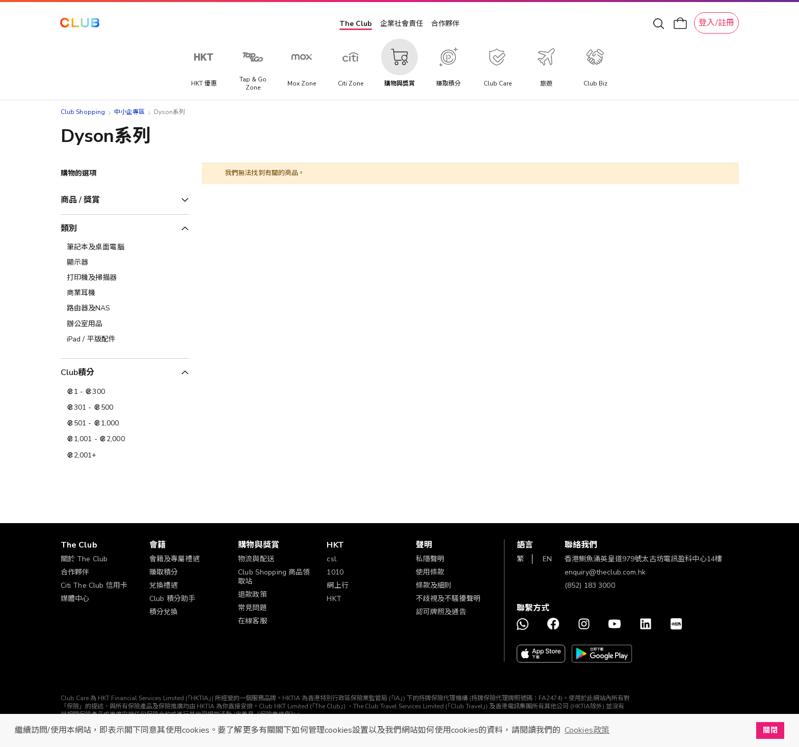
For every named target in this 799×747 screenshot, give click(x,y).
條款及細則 (434, 585)
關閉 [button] (770, 730)
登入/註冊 (716, 22)
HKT (334, 599)
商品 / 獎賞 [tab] (80, 200)
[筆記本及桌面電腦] (124, 247)
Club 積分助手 (172, 599)
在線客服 (252, 621)
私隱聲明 (430, 559)
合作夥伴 (445, 23)
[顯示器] (124, 262)
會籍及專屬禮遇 (174, 559)
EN (547, 559)
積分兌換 (163, 612)
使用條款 (430, 572)
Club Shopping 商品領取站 (274, 576)
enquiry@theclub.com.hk (605, 572)
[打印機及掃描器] (124, 277)
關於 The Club (84, 559)
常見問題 (252, 608)
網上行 (337, 585)
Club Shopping (83, 112)
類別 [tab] (69, 228)
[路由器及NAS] (124, 308)
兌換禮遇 (163, 585)
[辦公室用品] (124, 324)
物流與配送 (256, 559)
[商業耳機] (124, 293)
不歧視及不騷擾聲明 (448, 599)
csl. (332, 559)
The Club (355, 23)
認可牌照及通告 (441, 612)
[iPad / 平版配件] (124, 339)
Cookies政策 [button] (587, 730)
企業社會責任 (401, 23)
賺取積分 (163, 572)
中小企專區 (129, 112)
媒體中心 (75, 599)
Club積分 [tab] (78, 372)
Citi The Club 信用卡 (94, 585)
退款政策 (252, 594)
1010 (335, 572)
